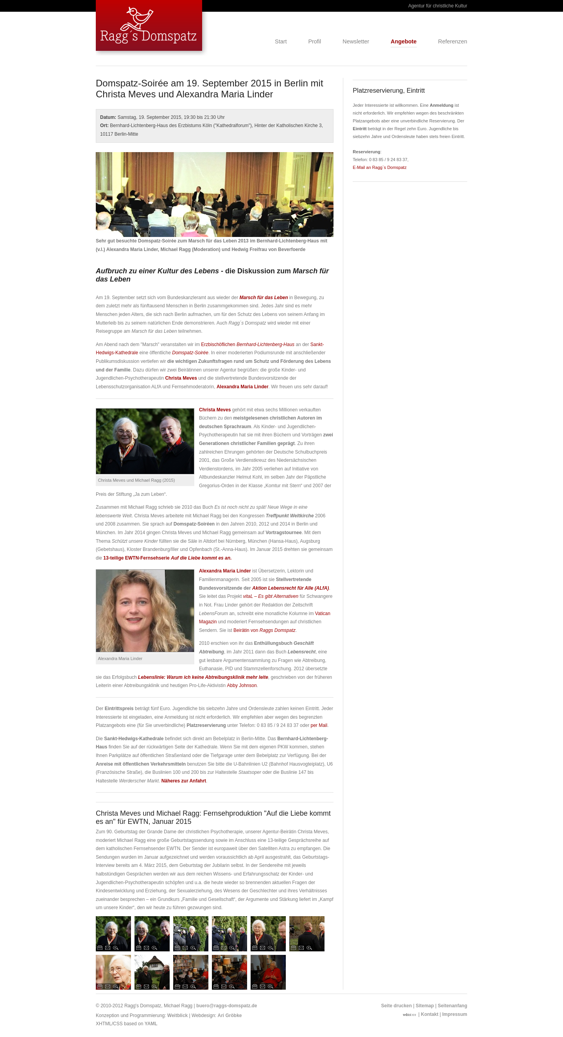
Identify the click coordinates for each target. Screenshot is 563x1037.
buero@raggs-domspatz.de (226, 1005)
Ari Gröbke (230, 1015)
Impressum (454, 1014)
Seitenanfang (452, 1005)
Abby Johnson (242, 685)
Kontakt (430, 1014)
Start (281, 42)
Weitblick (177, 1015)
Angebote (403, 42)
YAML (151, 1023)
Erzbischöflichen (247, 344)
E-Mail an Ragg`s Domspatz (380, 167)
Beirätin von (264, 630)
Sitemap (425, 1005)
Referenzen (452, 42)
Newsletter (355, 42)
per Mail (318, 725)
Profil (314, 42)
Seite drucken (396, 1005)
